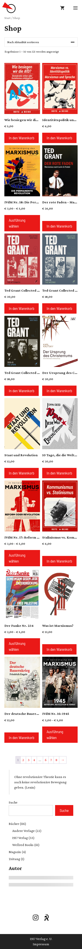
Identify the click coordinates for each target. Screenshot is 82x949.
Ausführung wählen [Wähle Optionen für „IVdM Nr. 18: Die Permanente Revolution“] (17, 223)
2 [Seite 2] (23, 760)
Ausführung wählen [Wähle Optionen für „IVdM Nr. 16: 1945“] (55, 734)
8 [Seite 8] (56, 760)
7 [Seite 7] (51, 760)
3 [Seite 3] (29, 760)
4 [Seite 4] (34, 760)
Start (7, 18)
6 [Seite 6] (46, 760)
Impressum (41, 944)
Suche (13, 802)
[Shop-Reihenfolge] (41, 42)
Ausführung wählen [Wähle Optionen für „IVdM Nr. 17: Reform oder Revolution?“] (17, 558)
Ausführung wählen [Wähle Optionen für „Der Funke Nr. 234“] (17, 646)
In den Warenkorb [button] (21, 137)
